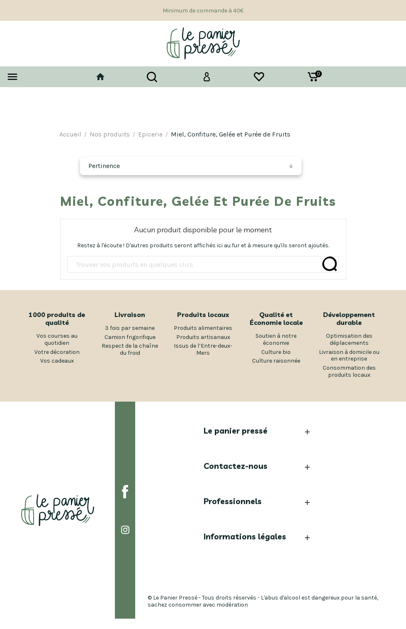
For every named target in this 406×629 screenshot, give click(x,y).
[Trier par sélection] (190, 166)
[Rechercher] (203, 264)
